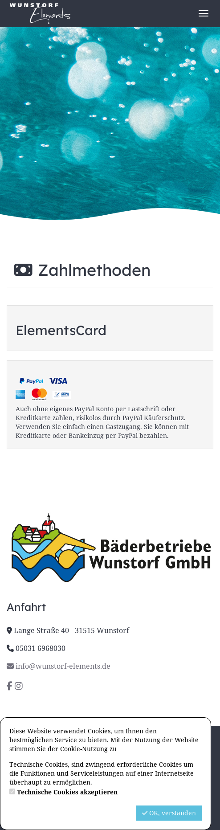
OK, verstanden (169, 813)
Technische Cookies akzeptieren (67, 792)
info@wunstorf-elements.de (58, 666)
